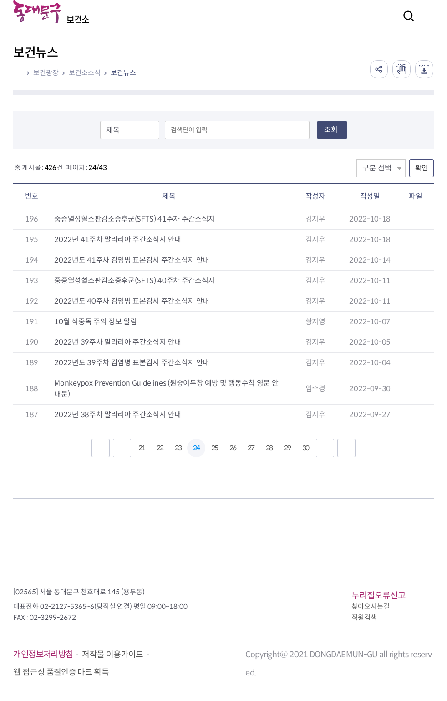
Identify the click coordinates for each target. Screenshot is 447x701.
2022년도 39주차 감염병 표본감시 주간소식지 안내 (131, 362)
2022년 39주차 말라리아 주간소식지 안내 (117, 342)
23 (178, 447)
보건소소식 (85, 72)
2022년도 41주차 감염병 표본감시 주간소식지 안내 (131, 260)
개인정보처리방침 (43, 654)
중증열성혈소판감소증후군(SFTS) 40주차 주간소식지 (134, 280)
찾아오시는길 (370, 606)
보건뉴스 (123, 72)
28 (269, 447)
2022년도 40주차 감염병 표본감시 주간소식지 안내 (131, 301)
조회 (331, 129)
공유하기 (379, 69)
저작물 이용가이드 (112, 654)
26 (232, 447)
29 (287, 447)
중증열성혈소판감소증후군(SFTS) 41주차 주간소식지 (134, 219)
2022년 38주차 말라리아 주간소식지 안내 (117, 414)
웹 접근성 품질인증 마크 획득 (61, 672)
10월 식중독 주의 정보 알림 (95, 321)
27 (251, 447)
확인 (421, 168)
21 (141, 447)
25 (214, 447)
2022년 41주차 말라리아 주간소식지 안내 (117, 239)
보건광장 (46, 72)
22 (160, 447)
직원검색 (364, 617)
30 (305, 447)
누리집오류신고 (378, 595)
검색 (406, 22)
